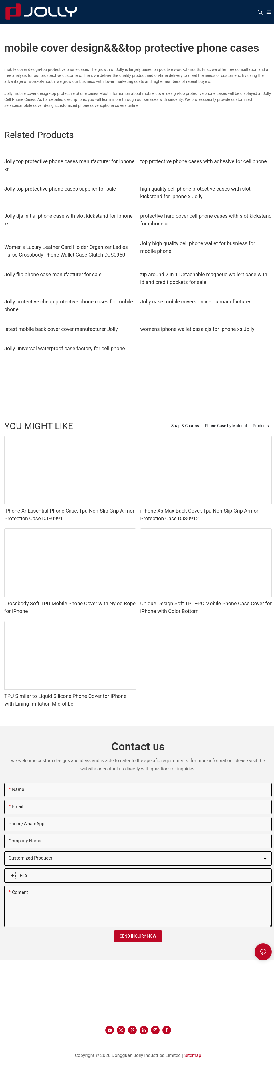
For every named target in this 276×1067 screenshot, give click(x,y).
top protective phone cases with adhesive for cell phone (203, 161)
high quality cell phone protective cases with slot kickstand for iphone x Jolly (195, 192)
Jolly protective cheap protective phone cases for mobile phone (68, 305)
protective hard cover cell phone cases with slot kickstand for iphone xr (205, 220)
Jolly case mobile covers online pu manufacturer (195, 302)
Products (261, 425)
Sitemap (192, 1055)
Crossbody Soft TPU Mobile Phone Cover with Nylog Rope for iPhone (70, 607)
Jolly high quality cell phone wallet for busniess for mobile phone (197, 247)
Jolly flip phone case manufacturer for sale (53, 274)
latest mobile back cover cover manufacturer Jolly (61, 329)
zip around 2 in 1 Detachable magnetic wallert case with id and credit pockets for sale (203, 278)
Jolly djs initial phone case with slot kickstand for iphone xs (68, 220)
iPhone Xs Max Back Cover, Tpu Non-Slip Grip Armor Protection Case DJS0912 (199, 514)
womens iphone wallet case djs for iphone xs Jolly (197, 329)
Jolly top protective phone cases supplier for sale (60, 189)
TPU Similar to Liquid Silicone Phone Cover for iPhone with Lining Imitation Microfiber (65, 700)
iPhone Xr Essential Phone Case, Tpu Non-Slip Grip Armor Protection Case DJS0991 (69, 514)
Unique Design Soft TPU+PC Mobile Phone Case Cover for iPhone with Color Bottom (206, 607)
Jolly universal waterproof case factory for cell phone (64, 348)
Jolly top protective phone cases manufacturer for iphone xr (69, 165)
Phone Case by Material (226, 425)
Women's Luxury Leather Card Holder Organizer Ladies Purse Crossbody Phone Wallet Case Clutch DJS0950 (66, 251)
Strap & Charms (185, 425)
